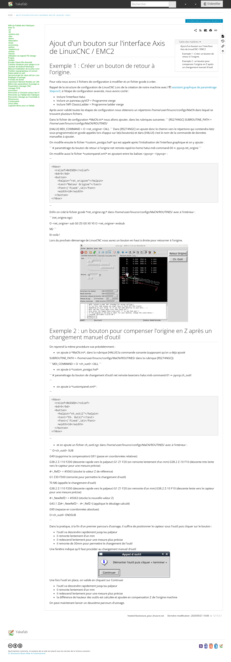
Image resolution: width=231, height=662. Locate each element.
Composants (13, 101)
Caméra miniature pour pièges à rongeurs (26, 64)
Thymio (11, 54)
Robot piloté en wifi (16, 73)
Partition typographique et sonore (22, 71)
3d (9, 32)
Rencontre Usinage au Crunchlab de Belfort (27, 97)
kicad (10, 43)
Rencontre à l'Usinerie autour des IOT (24, 93)
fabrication (13, 41)
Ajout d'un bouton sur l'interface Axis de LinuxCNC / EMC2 (43, 15)
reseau (11, 51)
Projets (11, 58)
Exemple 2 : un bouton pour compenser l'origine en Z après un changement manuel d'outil (197, 64)
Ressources (13, 99)
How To (11, 28)
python (11, 47)
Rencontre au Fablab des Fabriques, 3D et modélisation (32, 95)
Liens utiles (13, 103)
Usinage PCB (14, 88)
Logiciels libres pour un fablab (21, 106)
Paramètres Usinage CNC (19, 86)
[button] (184, 4)
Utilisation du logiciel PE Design (22, 56)
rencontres (13, 90)
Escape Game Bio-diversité (20, 62)
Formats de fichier (16, 80)
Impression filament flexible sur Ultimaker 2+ (27, 82)
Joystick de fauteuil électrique (21, 67)
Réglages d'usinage (16, 77)
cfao (10, 36)
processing (13, 45)
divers (11, 38)
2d (9, 30)
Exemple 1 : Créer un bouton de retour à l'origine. (198, 55)
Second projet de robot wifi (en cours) (24, 75)
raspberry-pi (13, 49)
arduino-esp (13, 34)
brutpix (11, 60)
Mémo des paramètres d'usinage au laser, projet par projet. (34, 84)
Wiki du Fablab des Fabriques (21, 25)
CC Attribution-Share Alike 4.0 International (26, 653)
